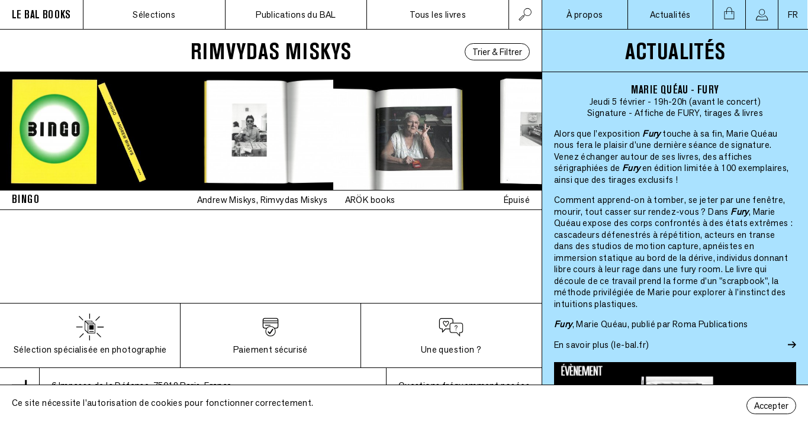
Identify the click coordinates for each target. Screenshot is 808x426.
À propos (584, 14)
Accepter (771, 405)
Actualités (670, 14)
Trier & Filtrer (497, 51)
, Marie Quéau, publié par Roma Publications (651, 324)
